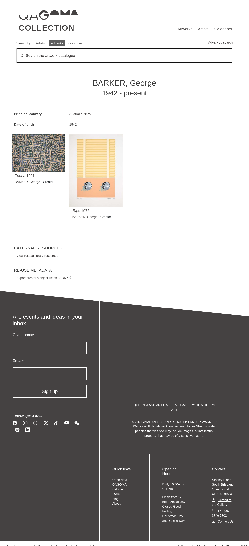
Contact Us (225, 521)
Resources (74, 43)
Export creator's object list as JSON (41, 278)
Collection (47, 28)
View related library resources (37, 255)
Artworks (184, 29)
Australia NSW (80, 114)
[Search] (124, 55)
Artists (203, 29)
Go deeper (223, 29)
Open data (119, 480)
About (116, 503)
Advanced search (220, 42)
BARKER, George (27, 182)
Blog (115, 499)
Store (116, 494)
